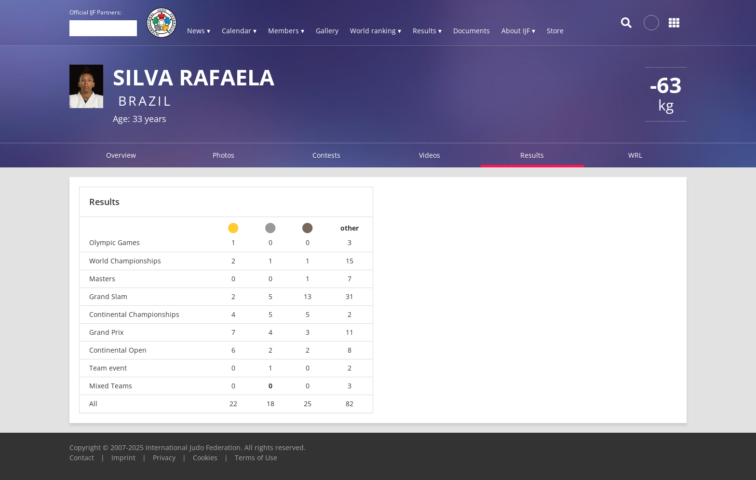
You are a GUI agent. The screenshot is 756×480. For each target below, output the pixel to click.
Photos (223, 155)
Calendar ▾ (239, 30)
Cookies (205, 457)
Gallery (327, 30)
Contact (81, 457)
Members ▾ (286, 30)
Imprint (123, 457)
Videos (429, 155)
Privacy (164, 457)
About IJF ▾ (518, 30)
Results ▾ (427, 30)
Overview (121, 155)
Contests (326, 155)
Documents (471, 30)
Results (532, 155)
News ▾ (198, 30)
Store (555, 30)
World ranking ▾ (375, 30)
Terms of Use (256, 457)
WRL (635, 155)
